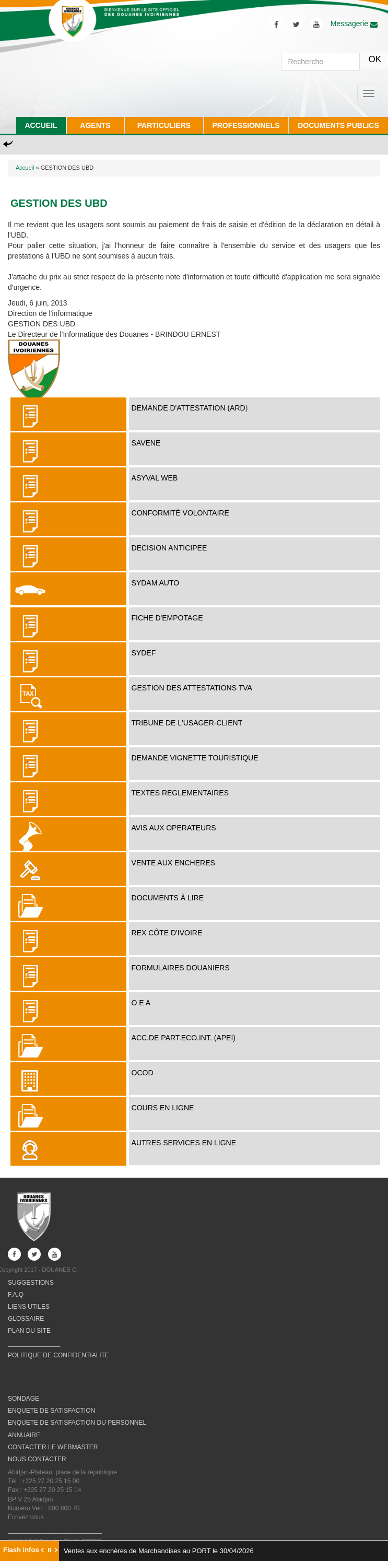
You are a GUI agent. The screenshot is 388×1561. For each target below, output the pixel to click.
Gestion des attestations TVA (192, 688)
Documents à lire (168, 898)
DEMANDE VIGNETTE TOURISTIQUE (195, 758)
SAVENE (146, 443)
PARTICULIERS (164, 125)
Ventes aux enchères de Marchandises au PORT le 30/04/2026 (159, 1551)
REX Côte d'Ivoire (167, 933)
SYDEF (144, 653)
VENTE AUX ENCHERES (173, 863)
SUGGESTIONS (31, 1282)
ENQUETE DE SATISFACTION (51, 1410)
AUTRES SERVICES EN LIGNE (184, 1143)
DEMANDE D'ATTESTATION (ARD (188, 408)
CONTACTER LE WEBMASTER (53, 1447)
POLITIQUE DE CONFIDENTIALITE (58, 1355)
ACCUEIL (41, 125)
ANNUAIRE (24, 1435)
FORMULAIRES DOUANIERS (181, 968)
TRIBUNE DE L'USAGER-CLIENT (187, 723)
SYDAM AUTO (156, 583)
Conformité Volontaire (180, 513)
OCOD (143, 1073)
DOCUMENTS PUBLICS (338, 125)
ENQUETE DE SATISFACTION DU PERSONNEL (77, 1422)
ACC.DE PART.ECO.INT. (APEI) (184, 1038)
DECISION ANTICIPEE (169, 548)
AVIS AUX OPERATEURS (174, 828)
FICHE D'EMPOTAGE (167, 618)
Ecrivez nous (26, 1517)
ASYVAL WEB (155, 478)
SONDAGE (23, 1398)
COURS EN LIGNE (163, 1108)
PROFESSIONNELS (245, 125)
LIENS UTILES (29, 1306)
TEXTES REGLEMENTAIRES (180, 793)
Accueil (25, 168)
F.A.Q (15, 1294)
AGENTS (95, 125)
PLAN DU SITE (29, 1330)
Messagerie (354, 23)
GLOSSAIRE (26, 1318)
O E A (141, 1003)
